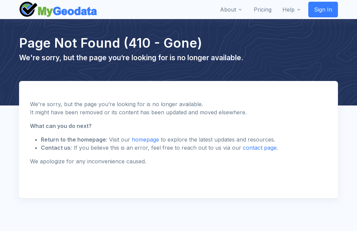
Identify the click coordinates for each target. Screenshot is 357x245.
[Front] (58, 9)
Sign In (323, 9)
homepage (145, 139)
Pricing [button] (262, 9)
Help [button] (288, 9)
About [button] (228, 9)
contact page (260, 147)
